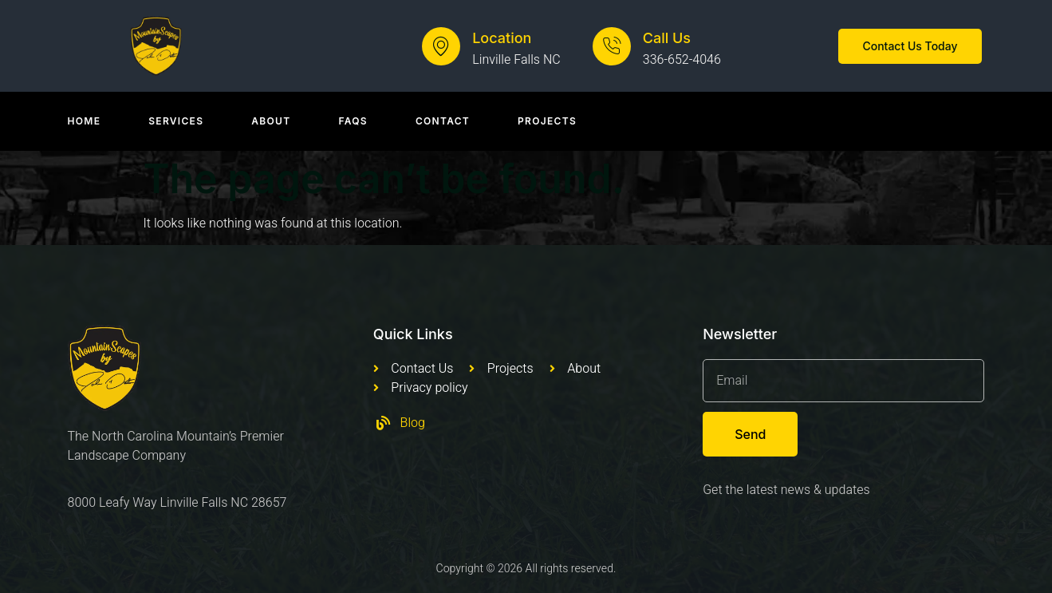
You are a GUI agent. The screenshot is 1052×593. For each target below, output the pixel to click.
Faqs (353, 121)
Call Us (667, 38)
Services (175, 121)
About (270, 121)
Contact (443, 121)
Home (84, 121)
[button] (909, 46)
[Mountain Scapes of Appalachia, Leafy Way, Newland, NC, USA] (526, 504)
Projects (547, 121)
